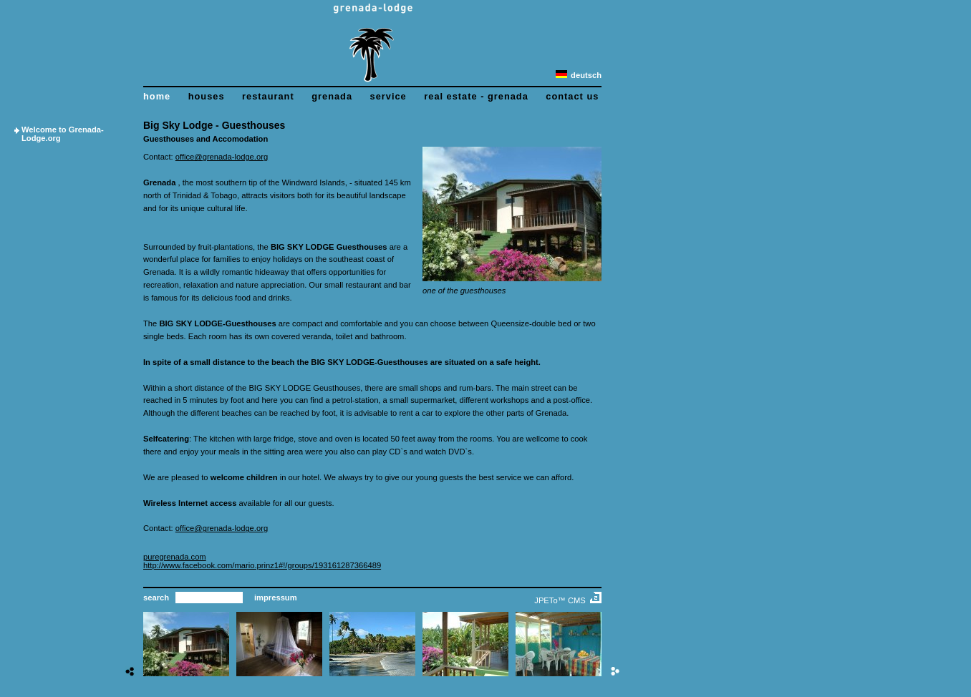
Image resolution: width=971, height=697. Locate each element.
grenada (331, 96)
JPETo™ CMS (560, 600)
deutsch (579, 75)
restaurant (268, 96)
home (156, 96)
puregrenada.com (174, 556)
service (388, 96)
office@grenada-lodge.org (221, 156)
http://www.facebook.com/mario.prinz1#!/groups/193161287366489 (262, 565)
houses (206, 96)
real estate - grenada (476, 96)
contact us (572, 96)
